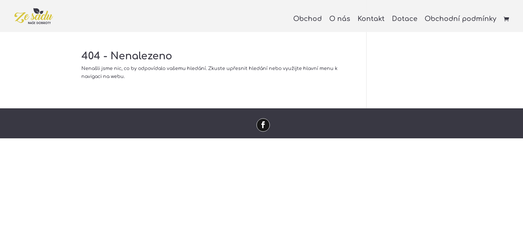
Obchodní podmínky (460, 20)
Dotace (404, 20)
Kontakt (371, 20)
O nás (339, 20)
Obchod (307, 20)
